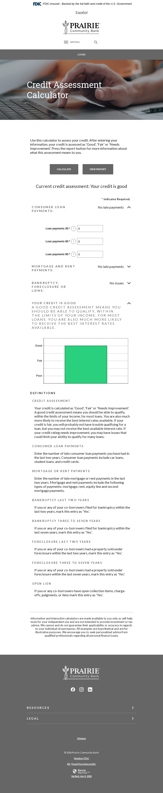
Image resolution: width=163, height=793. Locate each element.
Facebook (73, 689)
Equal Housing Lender (83, 763)
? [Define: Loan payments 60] (73, 241)
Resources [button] (38, 707)
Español (82, 12)
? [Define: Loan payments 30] (73, 228)
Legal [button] (33, 718)
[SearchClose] (96, 42)
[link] (81, 773)
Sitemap (81, 738)
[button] (81, 209)
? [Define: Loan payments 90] (73, 254)
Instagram (81, 689)
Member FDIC (81, 758)
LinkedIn (90, 689)
